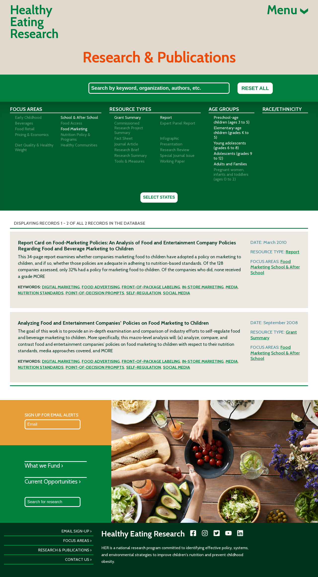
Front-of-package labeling (151, 287)
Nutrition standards (41, 293)
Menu (287, 10)
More (39, 276)
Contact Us (77, 559)
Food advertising (101, 287)
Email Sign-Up (75, 531)
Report (292, 252)
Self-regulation (143, 293)
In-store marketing (203, 287)
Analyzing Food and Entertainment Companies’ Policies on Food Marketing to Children (113, 323)
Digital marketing (61, 287)
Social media (176, 293)
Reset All (255, 88)
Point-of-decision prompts (95, 293)
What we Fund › (44, 465)
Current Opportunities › (53, 481)
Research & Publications (63, 550)
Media (232, 287)
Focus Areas (76, 540)
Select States (159, 197)
